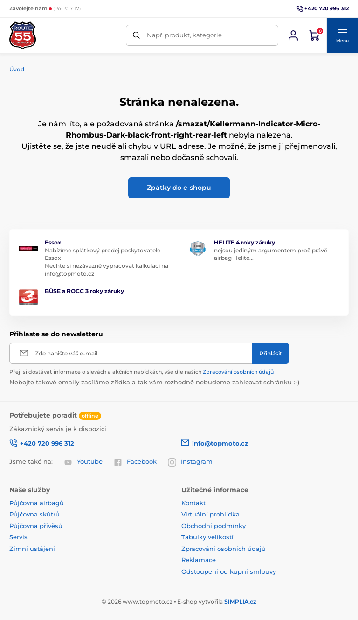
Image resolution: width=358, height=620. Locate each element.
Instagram (190, 462)
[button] (342, 35)
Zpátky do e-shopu (179, 187)
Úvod (16, 69)
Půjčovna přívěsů (35, 525)
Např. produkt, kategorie (184, 35)
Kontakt (193, 503)
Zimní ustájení (32, 548)
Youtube (83, 462)
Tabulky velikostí (207, 537)
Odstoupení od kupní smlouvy (228, 571)
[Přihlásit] (270, 353)
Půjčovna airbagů (36, 503)
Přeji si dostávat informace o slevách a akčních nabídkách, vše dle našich (141, 372)
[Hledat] (136, 35)
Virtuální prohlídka (210, 514)
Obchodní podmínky (213, 525)
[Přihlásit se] (293, 35)
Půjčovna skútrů (34, 514)
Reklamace (198, 560)
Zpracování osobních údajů (238, 372)
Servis (18, 537)
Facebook (135, 462)
